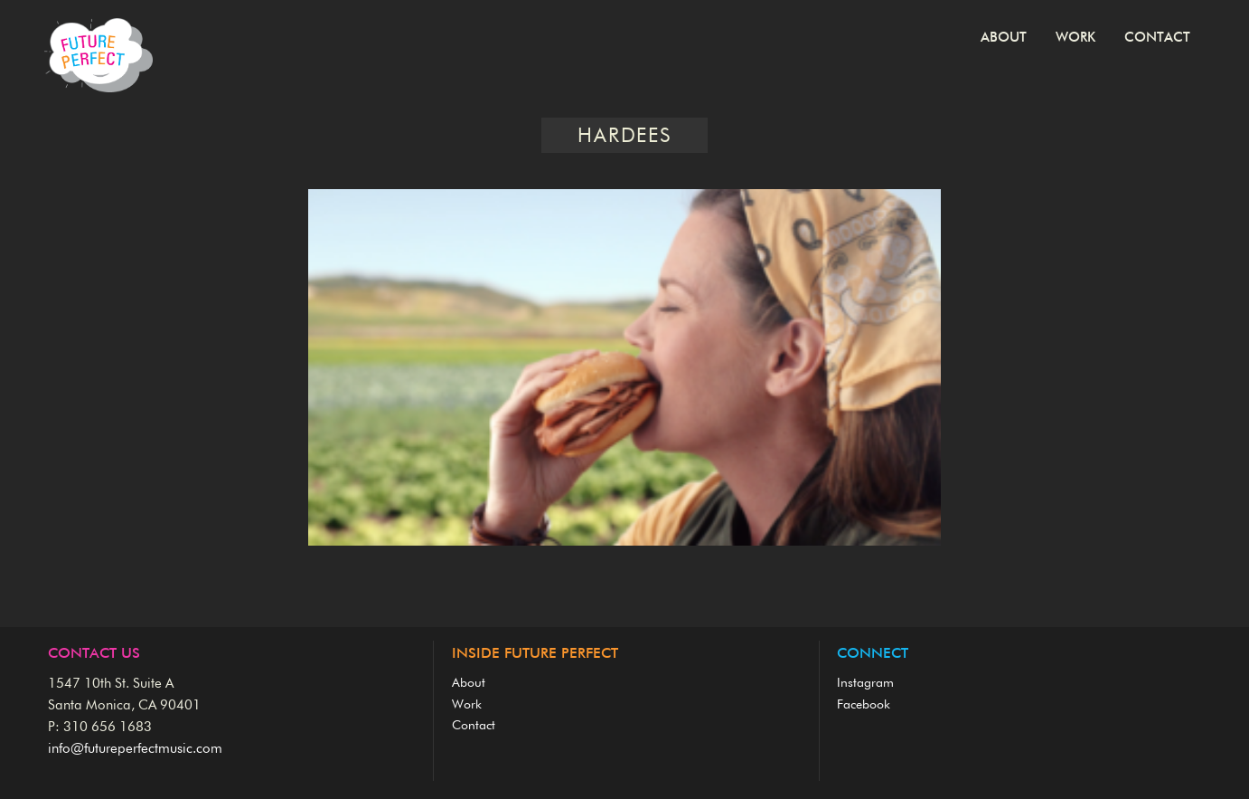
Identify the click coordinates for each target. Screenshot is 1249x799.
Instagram (865, 683)
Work (1075, 37)
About (1004, 37)
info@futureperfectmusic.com (135, 749)
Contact (1157, 37)
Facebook (863, 705)
